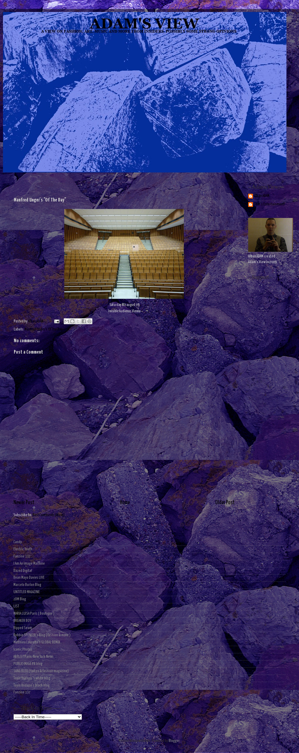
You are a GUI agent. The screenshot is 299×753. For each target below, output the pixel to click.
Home (125, 502)
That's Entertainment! (269, 204)
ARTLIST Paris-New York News (33, 657)
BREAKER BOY (22, 621)
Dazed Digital (22, 571)
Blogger (174, 741)
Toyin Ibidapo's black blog (31, 685)
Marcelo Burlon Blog (27, 585)
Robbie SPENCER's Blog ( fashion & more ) (42, 635)
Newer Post (23, 502)
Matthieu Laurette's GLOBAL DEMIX (36, 642)
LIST (16, 606)
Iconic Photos (22, 650)
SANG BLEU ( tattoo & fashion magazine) (41, 671)
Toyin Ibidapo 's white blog (31, 678)
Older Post (225, 502)
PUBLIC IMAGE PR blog (27, 664)
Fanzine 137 (21, 556)
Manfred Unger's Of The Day (43, 329)
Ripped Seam (22, 628)
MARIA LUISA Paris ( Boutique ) (33, 614)
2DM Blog (19, 599)
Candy (17, 542)
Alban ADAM (261, 196)
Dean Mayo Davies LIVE (29, 578)
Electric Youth (22, 549)
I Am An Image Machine (29, 564)
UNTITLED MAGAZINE (26, 592)
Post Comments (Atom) (49, 515)
